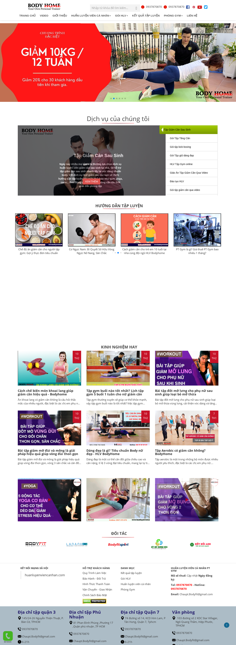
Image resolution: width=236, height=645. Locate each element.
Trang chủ (27, 15)
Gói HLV (121, 15)
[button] (217, 234)
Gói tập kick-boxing (180, 146)
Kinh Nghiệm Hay (119, 346)
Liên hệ (192, 15)
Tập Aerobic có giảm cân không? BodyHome (180, 452)
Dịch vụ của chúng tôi (118, 118)
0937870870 (151, 6)
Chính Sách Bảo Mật (95, 595)
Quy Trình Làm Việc (94, 573)
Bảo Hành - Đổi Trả (94, 578)
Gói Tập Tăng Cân (180, 138)
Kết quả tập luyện (146, 15)
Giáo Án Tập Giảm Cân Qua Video (189, 172)
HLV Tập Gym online (181, 164)
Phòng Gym (173, 15)
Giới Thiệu (60, 15)
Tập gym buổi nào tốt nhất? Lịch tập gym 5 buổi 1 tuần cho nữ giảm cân (115, 392)
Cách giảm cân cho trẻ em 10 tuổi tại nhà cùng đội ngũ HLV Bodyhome (144, 251)
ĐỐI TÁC (119, 533)
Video (44, 15)
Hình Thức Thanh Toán (96, 584)
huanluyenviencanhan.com (45, 575)
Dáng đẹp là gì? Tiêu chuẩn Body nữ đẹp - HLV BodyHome (114, 452)
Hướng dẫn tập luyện (119, 205)
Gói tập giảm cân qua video (185, 190)
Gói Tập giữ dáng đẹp (182, 155)
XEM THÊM (91, 181)
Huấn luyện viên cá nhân (91, 15)
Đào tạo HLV (177, 181)
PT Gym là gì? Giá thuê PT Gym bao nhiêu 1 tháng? (197, 251)
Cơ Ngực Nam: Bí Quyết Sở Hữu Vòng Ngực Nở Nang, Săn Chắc (91, 251)
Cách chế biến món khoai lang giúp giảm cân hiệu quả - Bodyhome (45, 392)
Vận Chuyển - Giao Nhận (97, 589)
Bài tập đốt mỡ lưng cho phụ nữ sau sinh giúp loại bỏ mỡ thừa (184, 392)
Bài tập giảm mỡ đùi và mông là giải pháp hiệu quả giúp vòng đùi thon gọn (48, 452)
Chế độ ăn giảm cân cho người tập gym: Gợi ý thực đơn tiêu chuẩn (38, 251)
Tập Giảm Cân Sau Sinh (177, 129)
